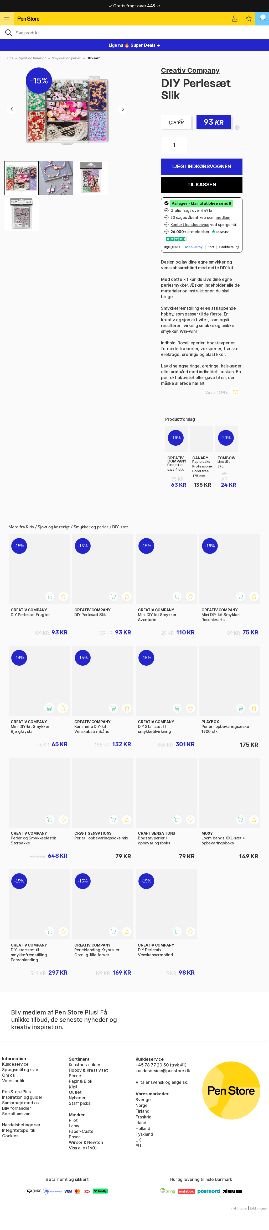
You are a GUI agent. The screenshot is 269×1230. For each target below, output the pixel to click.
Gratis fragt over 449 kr (134, 5)
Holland (143, 1128)
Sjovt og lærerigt (32, 58)
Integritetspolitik (18, 1130)
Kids (10, 58)
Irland (141, 1122)
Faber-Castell (82, 1131)
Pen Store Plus (16, 1091)
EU (138, 1145)
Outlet (75, 1092)
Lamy (74, 1125)
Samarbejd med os (20, 1102)
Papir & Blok (80, 1081)
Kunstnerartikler (84, 1064)
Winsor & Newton (86, 1142)
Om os (8, 1075)
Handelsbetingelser (21, 1124)
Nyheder (77, 1097)
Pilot (73, 1120)
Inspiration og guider (22, 1097)
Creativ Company (190, 70)
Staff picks (79, 1103)
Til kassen (201, 185)
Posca (75, 1136)
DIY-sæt (93, 58)
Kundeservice (15, 1064)
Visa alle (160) (82, 1147)
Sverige (143, 1099)
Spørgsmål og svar (20, 1069)
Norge (142, 1105)
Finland (142, 1111)
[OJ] (134, 32)
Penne (75, 1075)
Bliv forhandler (16, 1108)
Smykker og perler (66, 58)
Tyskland (144, 1134)
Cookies (10, 1135)
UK (138, 1140)
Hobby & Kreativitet (88, 1070)
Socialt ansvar (16, 1113)
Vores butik (13, 1080)
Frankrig (144, 1116)
